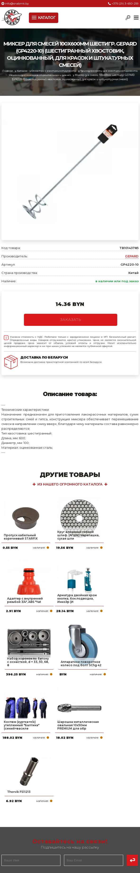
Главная (7, 70)
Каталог (22, 70)
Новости (9, 827)
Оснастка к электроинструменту (54, 70)
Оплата (8, 811)
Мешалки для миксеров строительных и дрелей (40, 75)
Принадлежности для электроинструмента (109, 70)
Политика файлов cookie (21, 781)
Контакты (10, 834)
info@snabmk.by (17, 3)
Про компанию (15, 804)
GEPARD (132, 256)
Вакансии (10, 842)
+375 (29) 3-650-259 (125, 3)
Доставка (10, 819)
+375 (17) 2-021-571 (96, 811)
